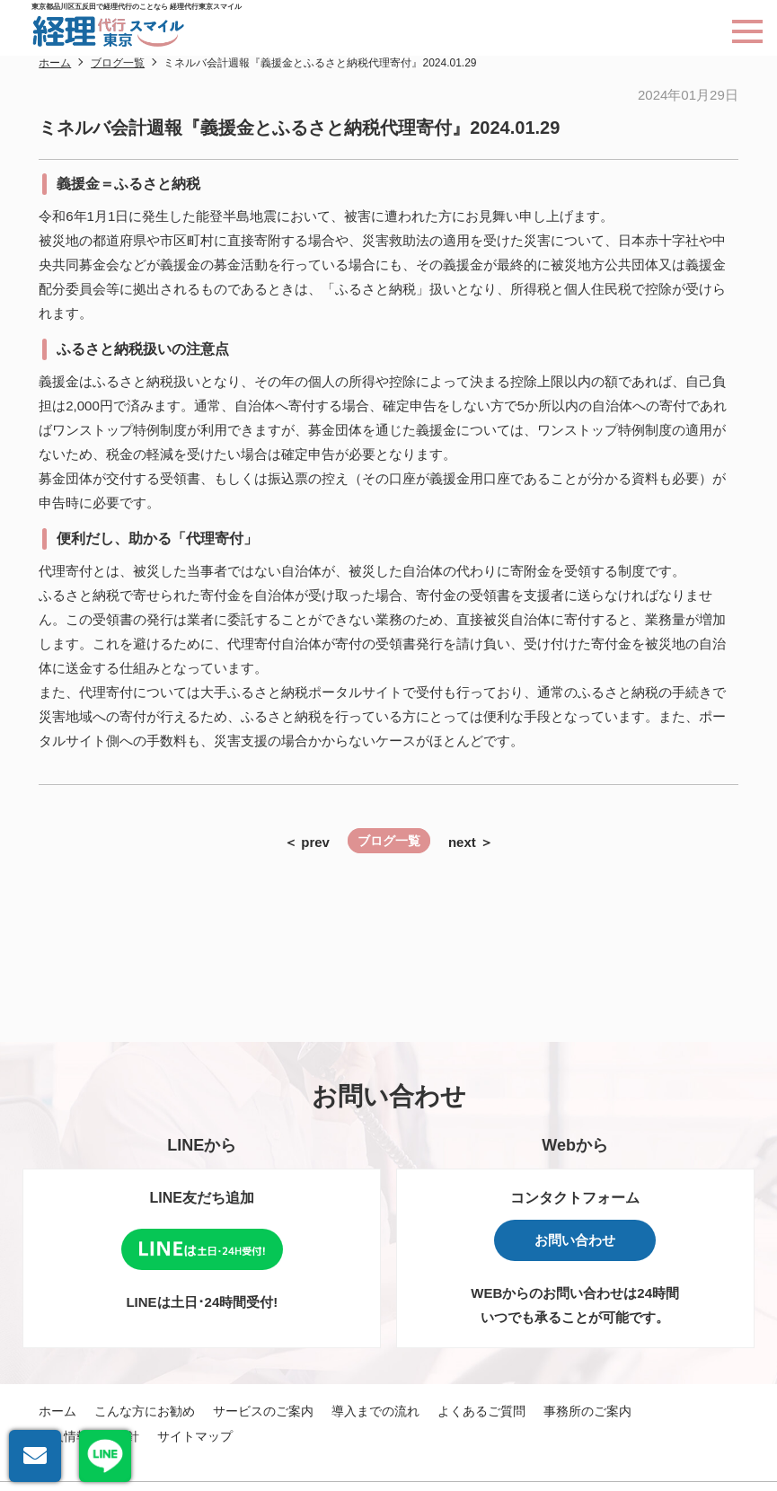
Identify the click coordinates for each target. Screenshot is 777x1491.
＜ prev (307, 842)
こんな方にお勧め (144, 1411)
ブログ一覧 (389, 841)
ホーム (57, 1411)
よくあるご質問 (481, 1411)
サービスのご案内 (263, 1411)
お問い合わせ (574, 1240)
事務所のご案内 (587, 1411)
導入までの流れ (375, 1411)
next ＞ (470, 842)
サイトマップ (195, 1436)
